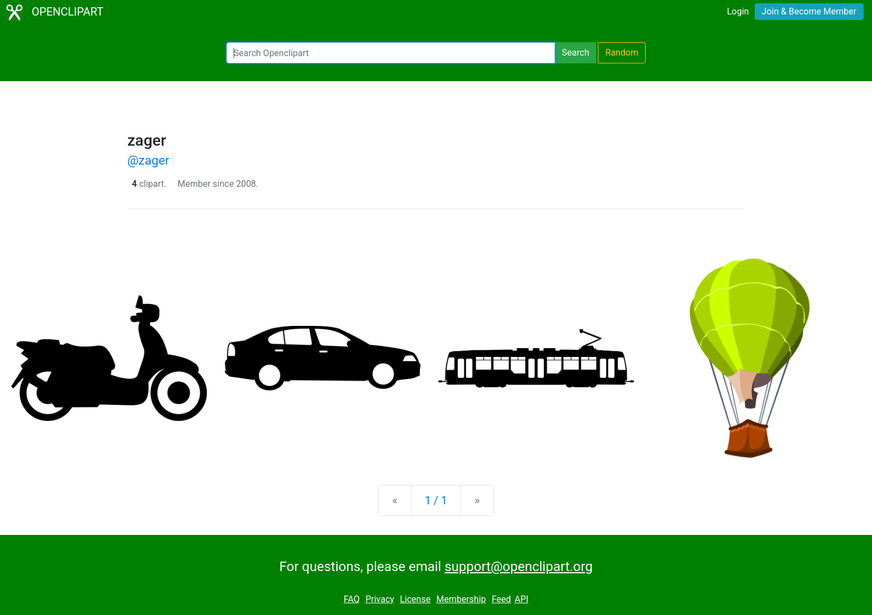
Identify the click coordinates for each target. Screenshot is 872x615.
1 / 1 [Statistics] (436, 500)
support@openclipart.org (518, 566)
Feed (501, 599)
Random (621, 52)
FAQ (352, 599)
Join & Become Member (809, 11)
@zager (148, 160)
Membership (460, 599)
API (521, 599)
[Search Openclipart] (390, 52)
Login (738, 11)
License (415, 599)
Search (575, 52)
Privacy (379, 599)
